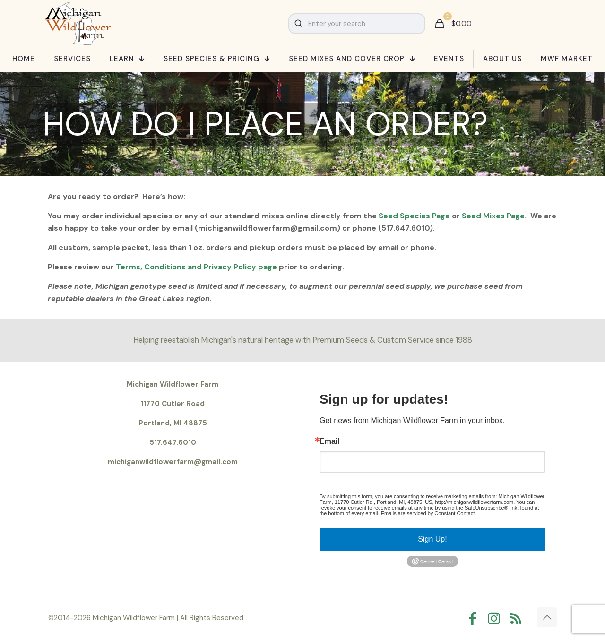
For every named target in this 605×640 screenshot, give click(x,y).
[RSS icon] (518, 618)
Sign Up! (432, 539)
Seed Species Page (415, 216)
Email (330, 441)
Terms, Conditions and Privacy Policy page (197, 267)
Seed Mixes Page (493, 216)
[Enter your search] (356, 23)
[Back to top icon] (547, 617)
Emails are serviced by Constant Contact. (428, 513)
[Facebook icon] (474, 618)
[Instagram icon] (496, 618)
